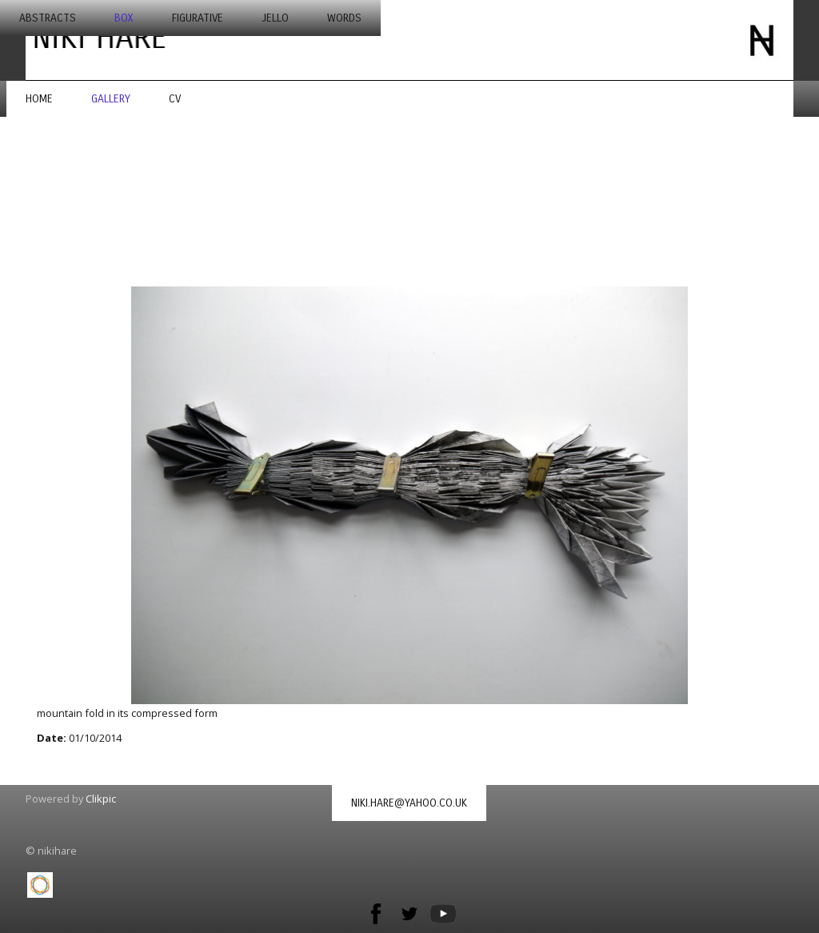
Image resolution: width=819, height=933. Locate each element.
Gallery (110, 99)
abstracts (47, 18)
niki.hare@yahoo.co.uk (409, 803)
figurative (197, 18)
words (344, 18)
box (124, 18)
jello (275, 18)
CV (175, 99)
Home (39, 99)
